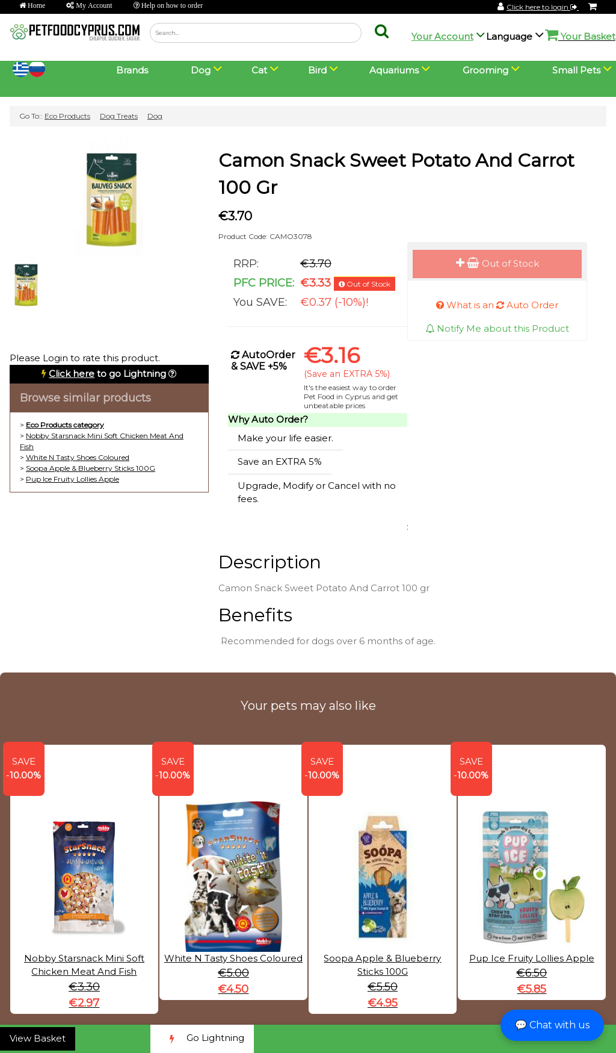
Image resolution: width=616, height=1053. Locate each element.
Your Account (442, 36)
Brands (132, 70)
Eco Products (67, 115)
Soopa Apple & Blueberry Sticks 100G (90, 468)
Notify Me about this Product (497, 328)
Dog (154, 115)
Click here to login (543, 6)
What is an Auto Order (497, 305)
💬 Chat (552, 1025)
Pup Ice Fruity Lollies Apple (72, 478)
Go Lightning (202, 1039)
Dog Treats (119, 115)
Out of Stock (497, 263)
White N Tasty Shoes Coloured (77, 457)
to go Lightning (107, 373)
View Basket (38, 1038)
